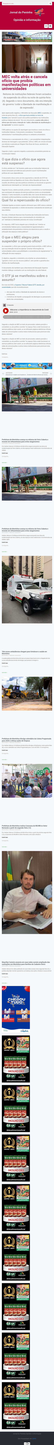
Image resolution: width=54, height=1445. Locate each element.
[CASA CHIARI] (16, 1082)
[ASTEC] (27, 41)
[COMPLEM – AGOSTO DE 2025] (16, 1032)
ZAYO (34, 1439)
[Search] (50, 3)
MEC (39, 113)
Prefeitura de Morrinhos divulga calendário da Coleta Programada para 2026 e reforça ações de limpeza (26, 740)
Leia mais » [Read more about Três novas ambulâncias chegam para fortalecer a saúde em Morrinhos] (4, 672)
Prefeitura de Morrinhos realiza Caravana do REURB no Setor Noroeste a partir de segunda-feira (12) (24, 827)
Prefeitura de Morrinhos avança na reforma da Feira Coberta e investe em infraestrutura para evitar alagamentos (25, 441)
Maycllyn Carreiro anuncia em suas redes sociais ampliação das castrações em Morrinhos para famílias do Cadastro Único (26, 963)
